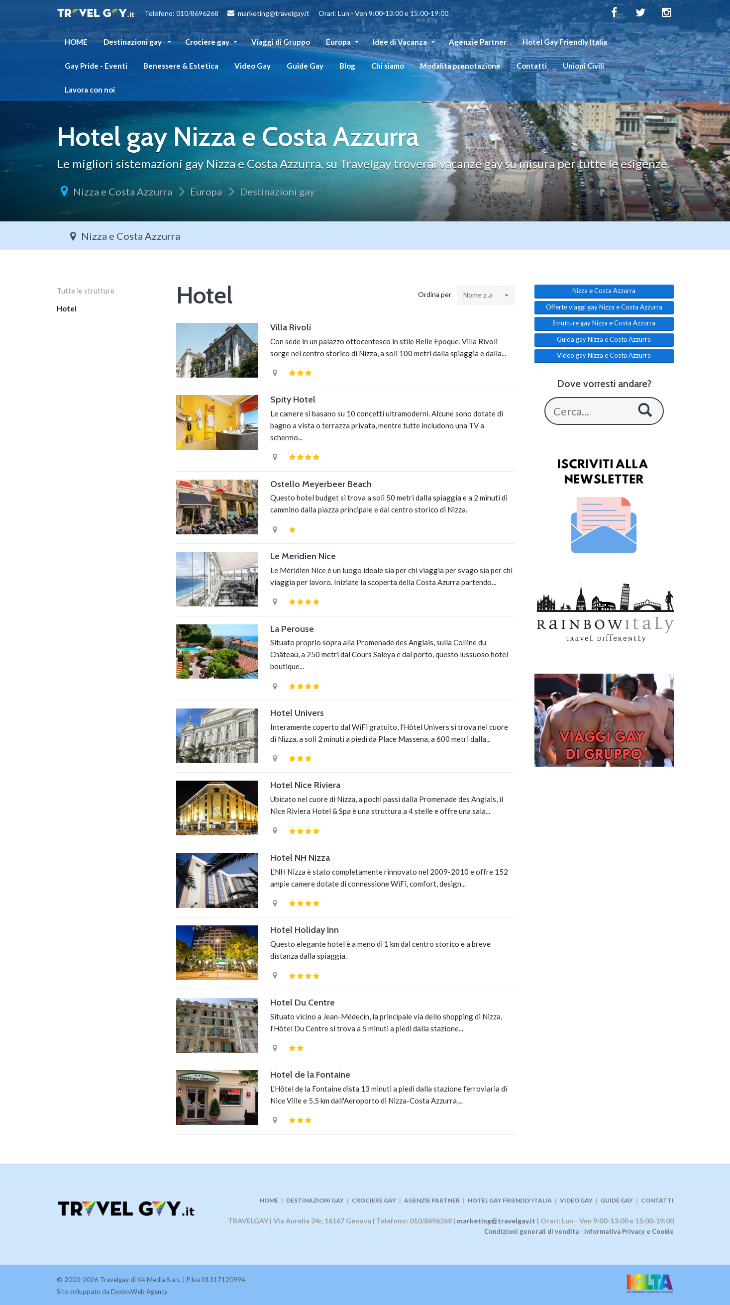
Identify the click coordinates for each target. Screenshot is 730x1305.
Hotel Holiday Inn (304, 929)
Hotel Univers (297, 712)
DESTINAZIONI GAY (315, 1200)
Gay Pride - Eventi (96, 65)
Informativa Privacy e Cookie (629, 1231)
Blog (347, 65)
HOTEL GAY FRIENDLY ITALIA (510, 1200)
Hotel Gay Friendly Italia (564, 41)
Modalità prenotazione (460, 65)
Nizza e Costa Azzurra (122, 192)
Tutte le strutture (85, 290)
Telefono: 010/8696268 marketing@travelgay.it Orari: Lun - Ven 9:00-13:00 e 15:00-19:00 (252, 14)
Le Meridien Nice (303, 556)
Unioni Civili (583, 65)
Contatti (532, 65)
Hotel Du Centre (302, 1002)
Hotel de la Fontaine (310, 1074)
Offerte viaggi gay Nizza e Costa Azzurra (604, 307)
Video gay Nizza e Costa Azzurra (604, 355)
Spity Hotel (292, 399)
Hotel (67, 308)
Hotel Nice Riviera (305, 785)
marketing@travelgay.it (496, 1220)
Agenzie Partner (478, 41)
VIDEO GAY (576, 1200)
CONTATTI (657, 1200)
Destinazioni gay (133, 41)
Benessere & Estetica (180, 65)
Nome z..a (478, 295)
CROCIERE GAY (374, 1200)
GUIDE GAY (617, 1200)
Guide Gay (305, 65)
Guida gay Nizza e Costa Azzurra (604, 339)
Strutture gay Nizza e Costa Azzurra (603, 323)
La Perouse (292, 628)
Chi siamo (387, 65)
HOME (76, 41)
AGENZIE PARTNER (432, 1200)
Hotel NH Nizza (300, 857)
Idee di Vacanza (400, 41)
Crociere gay (207, 41)
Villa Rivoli (290, 327)
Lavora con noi (90, 89)
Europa (338, 41)
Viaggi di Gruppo (280, 41)
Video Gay (252, 65)
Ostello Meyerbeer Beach (321, 484)
